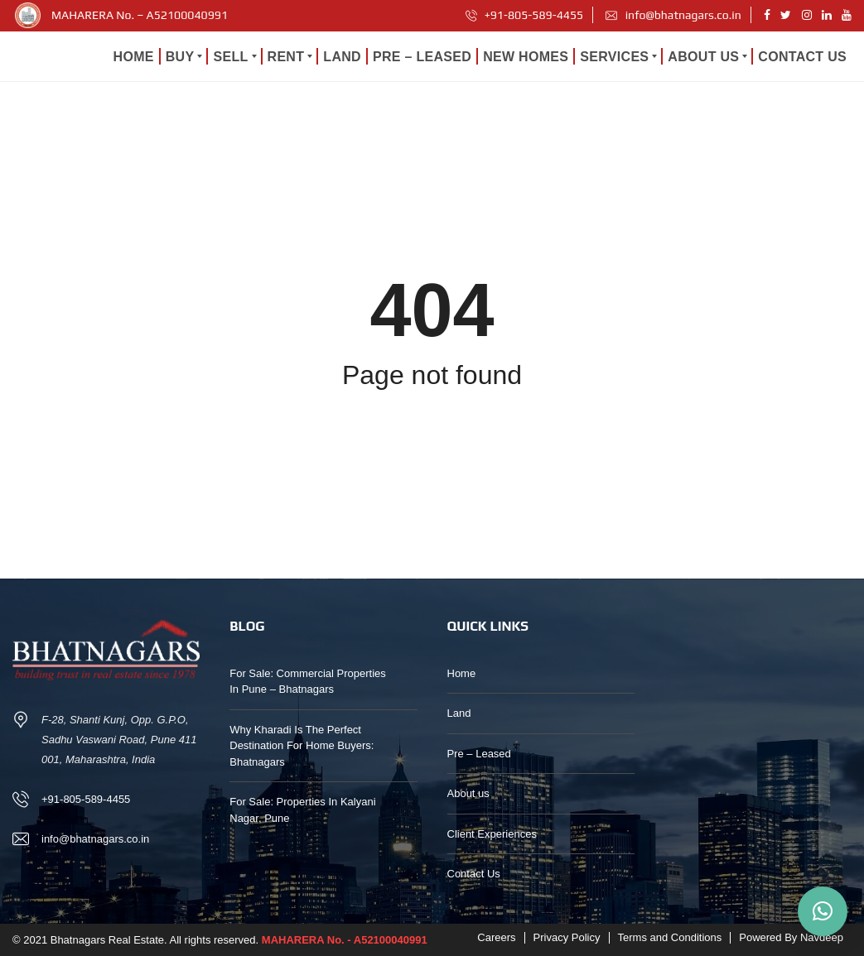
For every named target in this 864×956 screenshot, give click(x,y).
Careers (496, 937)
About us (468, 793)
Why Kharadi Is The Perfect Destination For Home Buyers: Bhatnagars (301, 745)
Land (459, 713)
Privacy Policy (567, 937)
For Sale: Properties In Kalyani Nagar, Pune (302, 809)
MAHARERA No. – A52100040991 (139, 15)
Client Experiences (492, 834)
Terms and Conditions (670, 937)
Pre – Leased (479, 753)
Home (461, 673)
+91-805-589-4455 (525, 15)
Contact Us (473, 873)
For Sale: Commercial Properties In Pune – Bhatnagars (307, 681)
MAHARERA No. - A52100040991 (344, 940)
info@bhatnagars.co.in (673, 15)
